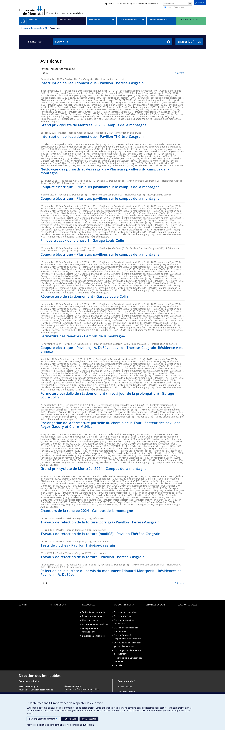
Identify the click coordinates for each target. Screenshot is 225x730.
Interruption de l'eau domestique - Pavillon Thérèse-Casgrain (92, 82)
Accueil (24, 28)
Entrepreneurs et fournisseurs (90, 630)
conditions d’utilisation (82, 724)
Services (23, 604)
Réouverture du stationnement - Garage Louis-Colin (84, 296)
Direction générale (123, 616)
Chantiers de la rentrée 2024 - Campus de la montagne (86, 510)
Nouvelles (119, 665)
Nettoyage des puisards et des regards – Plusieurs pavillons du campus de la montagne (104, 171)
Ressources (88, 604)
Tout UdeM (179, 7)
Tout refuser (69, 718)
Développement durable (94, 635)
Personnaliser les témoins (43, 718)
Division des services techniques (124, 622)
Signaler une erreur (126, 691)
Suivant (180, 72)
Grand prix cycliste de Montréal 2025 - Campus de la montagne (93, 124)
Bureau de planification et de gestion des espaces (128, 644)
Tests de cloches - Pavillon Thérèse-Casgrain (77, 545)
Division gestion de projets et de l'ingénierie (128, 652)
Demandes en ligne (155, 604)
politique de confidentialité (50, 724)
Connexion (154, 3)
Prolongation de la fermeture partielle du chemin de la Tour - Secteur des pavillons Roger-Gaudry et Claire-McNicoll (110, 424)
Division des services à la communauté (126, 629)
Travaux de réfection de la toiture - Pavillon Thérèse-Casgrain (92, 556)
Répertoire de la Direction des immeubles (128, 659)
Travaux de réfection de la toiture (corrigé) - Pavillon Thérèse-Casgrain (100, 522)
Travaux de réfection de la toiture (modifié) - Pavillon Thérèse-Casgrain (100, 533)
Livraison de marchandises (95, 624)
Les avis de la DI (39, 28)
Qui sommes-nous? (124, 604)
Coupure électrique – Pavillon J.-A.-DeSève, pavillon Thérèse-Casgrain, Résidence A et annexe (111, 349)
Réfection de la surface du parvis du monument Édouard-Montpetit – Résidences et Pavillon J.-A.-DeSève (110, 572)
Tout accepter (89, 718)
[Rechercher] (190, 4)
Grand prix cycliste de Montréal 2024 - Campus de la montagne (93, 468)
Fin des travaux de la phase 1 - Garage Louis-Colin (82, 240)
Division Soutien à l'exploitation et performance (128, 637)
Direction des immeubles (64, 13)
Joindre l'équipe (125, 686)
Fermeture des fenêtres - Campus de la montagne (82, 336)
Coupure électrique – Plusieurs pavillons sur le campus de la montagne (100, 186)
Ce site (167, 7)
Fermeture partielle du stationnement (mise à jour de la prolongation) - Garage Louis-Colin (107, 395)
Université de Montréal (31, 10)
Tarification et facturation (94, 612)
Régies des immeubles (93, 616)
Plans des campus (91, 620)
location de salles (187, 604)
